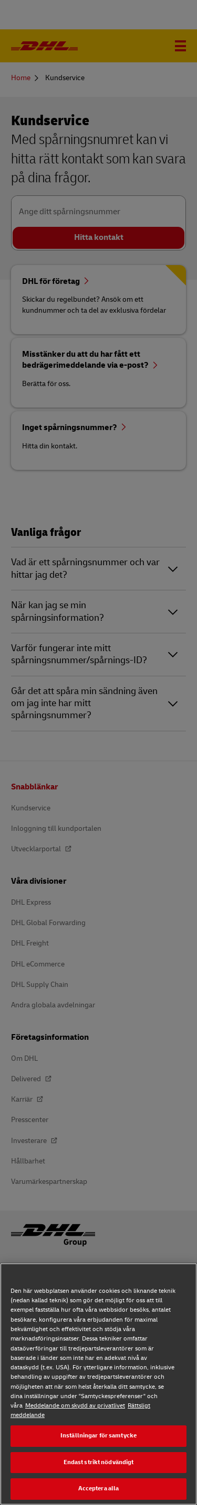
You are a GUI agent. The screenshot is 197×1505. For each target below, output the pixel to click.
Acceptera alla (98, 1488)
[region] (98, 1384)
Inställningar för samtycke (98, 1436)
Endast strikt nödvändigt (99, 1462)
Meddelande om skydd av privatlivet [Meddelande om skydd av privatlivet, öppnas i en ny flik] (75, 1406)
